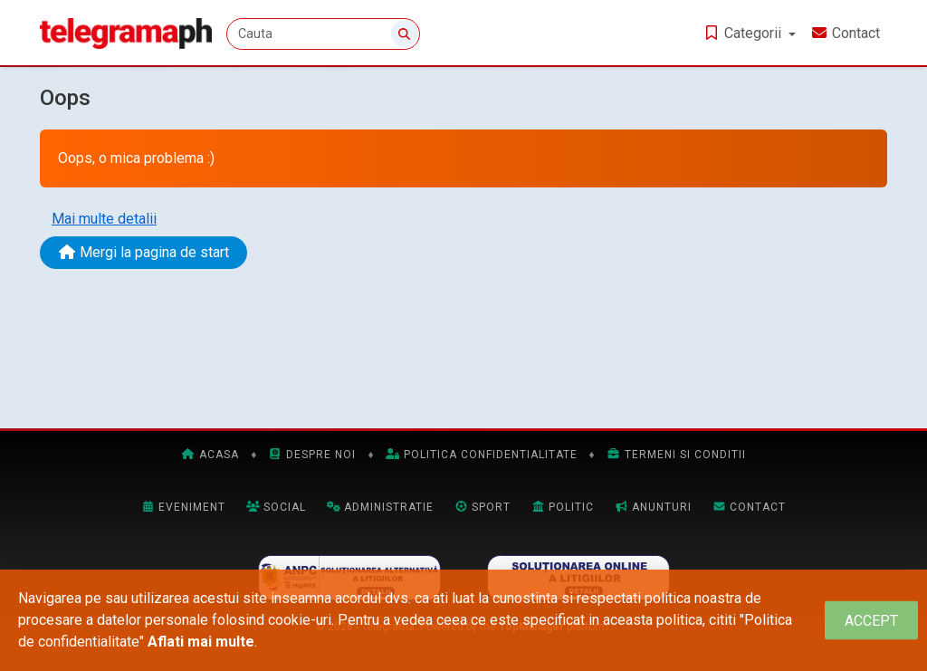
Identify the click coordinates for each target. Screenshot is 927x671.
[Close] (871, 620)
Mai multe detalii (104, 218)
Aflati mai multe (201, 641)
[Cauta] (323, 34)
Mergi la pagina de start (143, 252)
